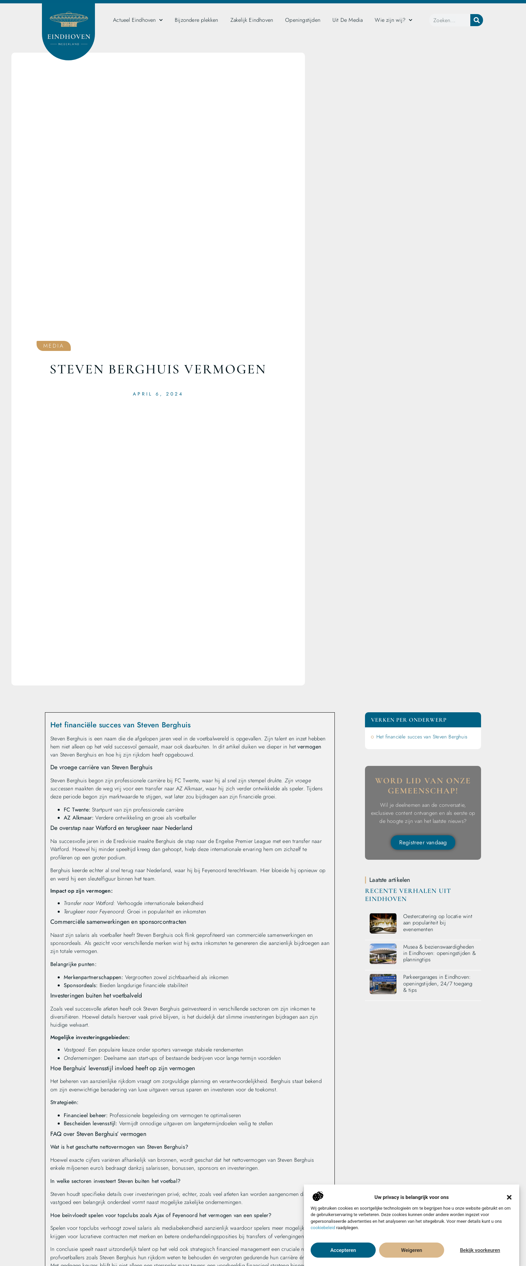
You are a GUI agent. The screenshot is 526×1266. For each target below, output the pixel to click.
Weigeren (411, 1250)
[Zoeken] (476, 20)
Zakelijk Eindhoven (251, 20)
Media (53, 346)
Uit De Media (347, 20)
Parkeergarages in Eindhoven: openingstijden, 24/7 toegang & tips (438, 983)
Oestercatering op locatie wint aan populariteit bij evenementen (437, 922)
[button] (509, 1197)
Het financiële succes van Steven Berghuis (421, 736)
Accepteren (343, 1250)
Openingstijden (302, 20)
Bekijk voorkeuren (480, 1250)
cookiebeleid (323, 1227)
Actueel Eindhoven (138, 20)
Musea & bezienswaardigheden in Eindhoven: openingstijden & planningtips (439, 953)
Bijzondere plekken (196, 20)
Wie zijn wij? (393, 20)
